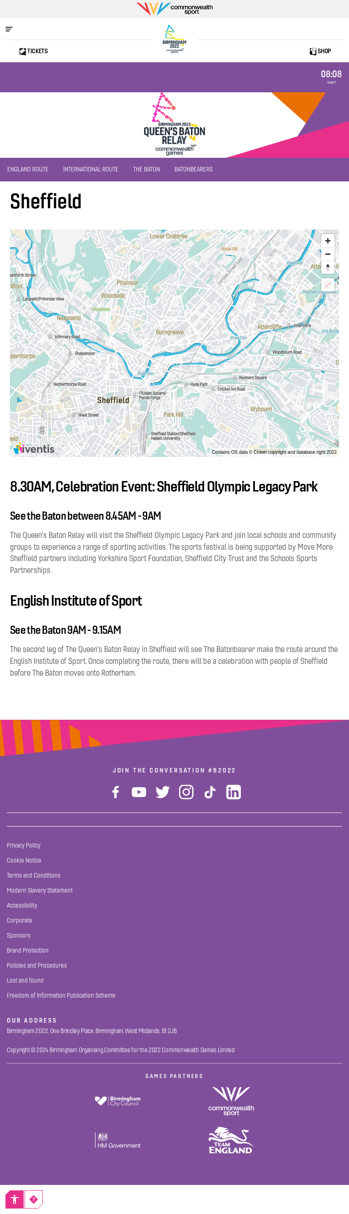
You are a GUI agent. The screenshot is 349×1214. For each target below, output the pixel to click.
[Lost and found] (25, 980)
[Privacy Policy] (23, 845)
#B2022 (222, 770)
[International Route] (91, 169)
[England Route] (28, 169)
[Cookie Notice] (24, 860)
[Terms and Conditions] (33, 875)
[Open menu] (14, 29)
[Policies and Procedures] (37, 965)
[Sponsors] (18, 935)
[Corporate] (19, 920)
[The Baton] (146, 169)
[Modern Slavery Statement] (40, 890)
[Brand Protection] (28, 950)
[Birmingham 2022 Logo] (174, 39)
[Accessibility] (14, 1199)
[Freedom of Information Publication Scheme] (61, 995)
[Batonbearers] (193, 169)
